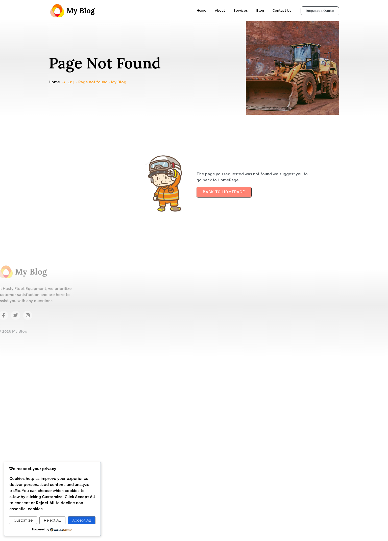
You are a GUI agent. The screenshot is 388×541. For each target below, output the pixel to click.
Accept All (81, 520)
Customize (23, 520)
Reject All (52, 520)
